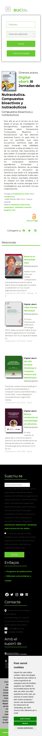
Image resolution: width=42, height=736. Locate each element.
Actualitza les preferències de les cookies (20, 1)
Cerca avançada (21, 53)
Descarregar (32, 221)
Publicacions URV (21, 194)
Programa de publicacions (19, 571)
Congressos (9, 196)
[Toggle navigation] (8, 9)
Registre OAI (9, 210)
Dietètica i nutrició (23, 207)
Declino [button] (25, 723)
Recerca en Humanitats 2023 (29, 259)
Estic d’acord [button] (25, 719)
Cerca (21, 43)
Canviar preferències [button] (25, 728)
